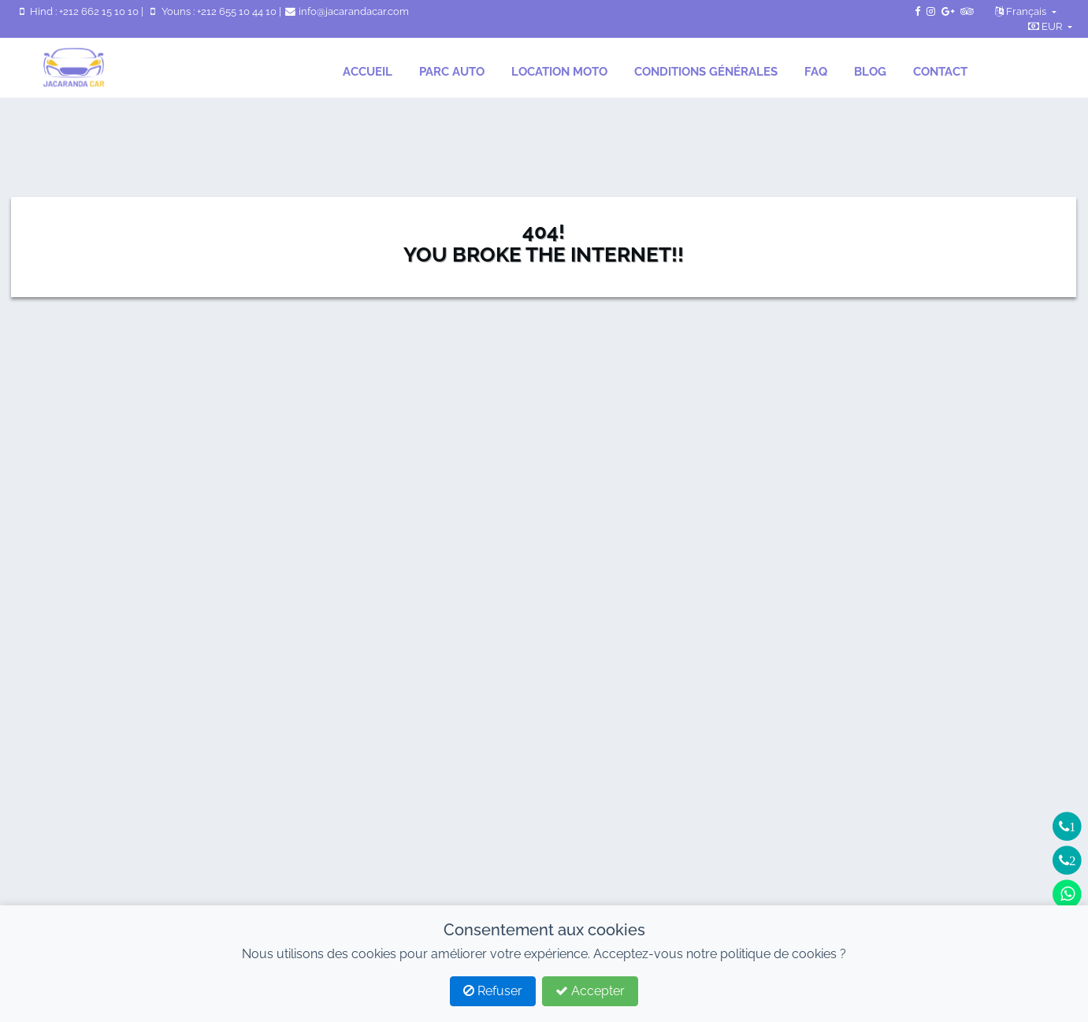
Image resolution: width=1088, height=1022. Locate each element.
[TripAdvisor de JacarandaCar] (966, 11)
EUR (1046, 26)
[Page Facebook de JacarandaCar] (917, 11)
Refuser (492, 990)
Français (1022, 11)
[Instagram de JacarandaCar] (930, 11)
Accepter (590, 990)
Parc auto (452, 72)
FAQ (815, 72)
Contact (940, 72)
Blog (870, 72)
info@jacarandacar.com (346, 11)
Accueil (367, 72)
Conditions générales (706, 72)
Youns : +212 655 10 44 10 (212, 11)
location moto (559, 72)
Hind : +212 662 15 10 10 (78, 11)
